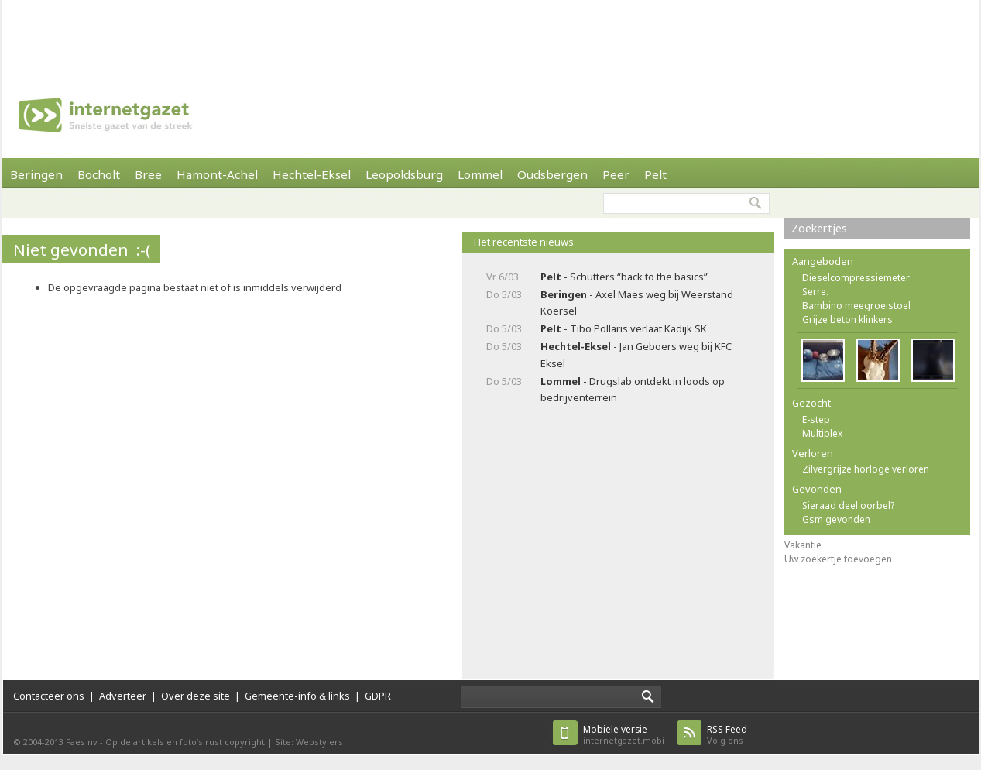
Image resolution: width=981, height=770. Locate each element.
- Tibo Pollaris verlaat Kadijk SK (623, 328)
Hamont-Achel (217, 174)
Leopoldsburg (404, 174)
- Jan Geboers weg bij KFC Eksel (636, 354)
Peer (615, 174)
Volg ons (727, 735)
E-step (816, 419)
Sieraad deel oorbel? (848, 505)
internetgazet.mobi (623, 735)
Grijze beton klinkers (847, 319)
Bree (148, 174)
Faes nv (82, 742)
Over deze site (195, 696)
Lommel (480, 174)
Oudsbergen (552, 174)
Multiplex (822, 433)
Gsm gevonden (836, 519)
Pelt (655, 174)
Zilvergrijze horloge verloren (865, 469)
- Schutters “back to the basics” (624, 277)
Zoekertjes (819, 228)
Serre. (815, 291)
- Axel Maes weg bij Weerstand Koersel (636, 302)
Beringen (36, 174)
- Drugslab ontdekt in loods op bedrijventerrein (632, 389)
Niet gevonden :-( (81, 249)
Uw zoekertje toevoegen (838, 558)
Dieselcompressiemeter (856, 277)
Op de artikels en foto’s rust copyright (185, 742)
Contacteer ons (48, 696)
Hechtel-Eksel (312, 174)
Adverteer (122, 696)
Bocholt (98, 174)
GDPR (378, 696)
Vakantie (803, 545)
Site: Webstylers (309, 742)
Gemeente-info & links (297, 696)
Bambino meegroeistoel (856, 305)
